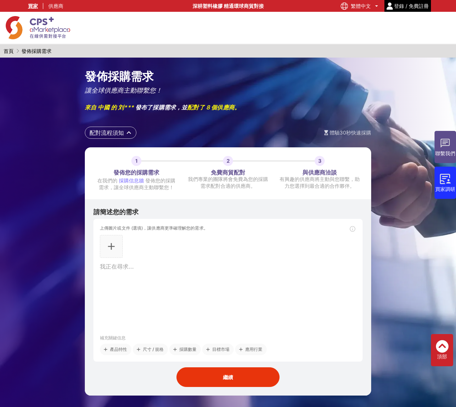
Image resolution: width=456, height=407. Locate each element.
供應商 (55, 6)
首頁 (9, 51)
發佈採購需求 (36, 51)
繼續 (228, 377)
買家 (33, 6)
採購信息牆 (131, 180)
